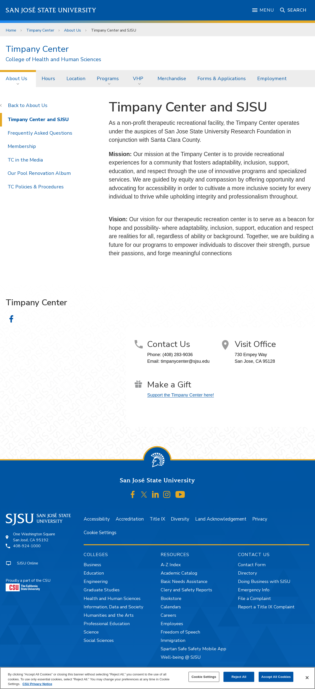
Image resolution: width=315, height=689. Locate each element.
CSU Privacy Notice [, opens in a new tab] (37, 684)
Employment (272, 78)
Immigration (173, 640)
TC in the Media (25, 160)
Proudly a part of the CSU (28, 584)
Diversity (180, 519)
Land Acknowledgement (220, 519)
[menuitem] (18, 78)
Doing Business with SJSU (264, 581)
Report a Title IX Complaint (266, 607)
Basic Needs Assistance (184, 581)
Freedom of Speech (180, 632)
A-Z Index (171, 565)
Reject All (239, 677)
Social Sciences (99, 640)
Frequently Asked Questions (40, 133)
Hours (48, 78)
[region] (157, 678)
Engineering (96, 581)
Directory (247, 573)
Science (91, 632)
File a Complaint (254, 598)
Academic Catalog (179, 573)
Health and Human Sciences (112, 598)
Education (94, 573)
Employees (172, 624)
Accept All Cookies (276, 677)
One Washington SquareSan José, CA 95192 (34, 537)
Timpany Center (40, 30)
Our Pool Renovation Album (39, 173)
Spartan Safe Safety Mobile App (193, 649)
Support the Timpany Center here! (180, 395)
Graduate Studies (102, 590)
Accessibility (97, 519)
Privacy (259, 519)
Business (92, 565)
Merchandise (172, 78)
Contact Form (252, 565)
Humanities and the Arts (109, 615)
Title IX (157, 519)
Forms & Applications (221, 78)
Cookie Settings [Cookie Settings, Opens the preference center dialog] (203, 677)
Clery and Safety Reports (186, 590)
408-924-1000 (27, 546)
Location (75, 78)
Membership (22, 146)
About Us (72, 30)
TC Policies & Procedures (36, 186)
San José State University (51, 10)
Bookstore (171, 598)
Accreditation (130, 519)
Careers (168, 615)
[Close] (307, 677)
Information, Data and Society (113, 607)
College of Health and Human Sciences (53, 59)
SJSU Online (27, 563)
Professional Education (107, 624)
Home (11, 30)
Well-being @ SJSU (181, 657)
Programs (108, 78)
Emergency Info (253, 590)
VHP (138, 78)
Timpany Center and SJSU (113, 30)
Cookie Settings (100, 532)
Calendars (171, 607)
